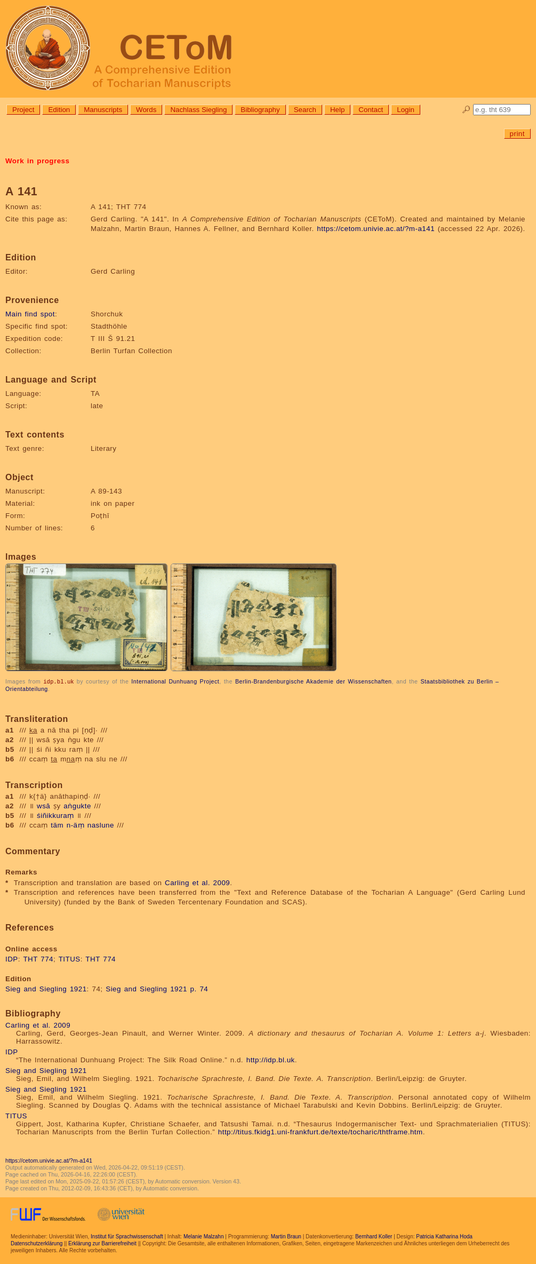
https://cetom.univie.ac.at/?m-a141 (376, 229)
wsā (43, 805)
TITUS (70, 959)
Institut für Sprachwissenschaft (127, 1236)
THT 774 (38, 959)
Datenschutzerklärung (36, 1243)
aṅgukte (77, 805)
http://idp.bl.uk (270, 1059)
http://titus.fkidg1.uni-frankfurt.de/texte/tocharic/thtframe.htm (320, 1131)
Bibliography (260, 110)
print (517, 134)
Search (305, 110)
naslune (100, 825)
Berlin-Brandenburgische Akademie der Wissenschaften (313, 681)
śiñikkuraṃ (55, 815)
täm (57, 825)
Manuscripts (103, 110)
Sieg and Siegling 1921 (46, 988)
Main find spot (30, 314)
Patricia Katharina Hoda (444, 1236)
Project (23, 110)
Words (146, 110)
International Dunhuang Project (175, 681)
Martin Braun (286, 1236)
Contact (370, 110)
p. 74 (199, 988)
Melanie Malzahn (203, 1236)
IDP (11, 959)
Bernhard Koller (373, 1236)
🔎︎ (466, 110)
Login (405, 110)
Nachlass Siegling (198, 110)
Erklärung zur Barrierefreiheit (102, 1243)
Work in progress (37, 161)
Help (337, 110)
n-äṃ (75, 825)
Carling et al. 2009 (197, 882)
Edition (59, 110)
